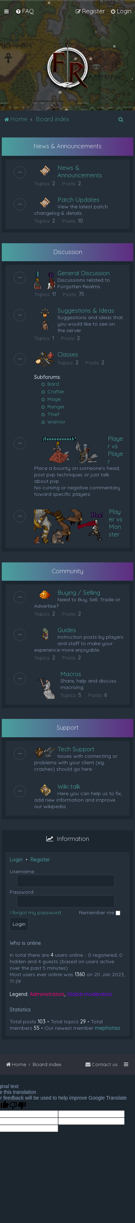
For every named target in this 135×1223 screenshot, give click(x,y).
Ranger (53, 406)
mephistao (107, 1028)
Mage (51, 399)
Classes (67, 354)
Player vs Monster (115, 523)
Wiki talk (68, 786)
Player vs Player (115, 450)
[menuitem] (24, 11)
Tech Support (75, 749)
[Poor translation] (17, 1105)
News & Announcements (67, 146)
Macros (70, 674)
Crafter (52, 391)
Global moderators (89, 994)
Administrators (47, 994)
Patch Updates (78, 199)
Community (67, 571)
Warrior (53, 421)
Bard (50, 384)
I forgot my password (35, 912)
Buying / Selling (78, 592)
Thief (50, 414)
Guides (66, 630)
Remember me (99, 912)
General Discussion (83, 273)
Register (40, 859)
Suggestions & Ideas (85, 310)
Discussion (67, 251)
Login (16, 859)
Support (68, 727)
